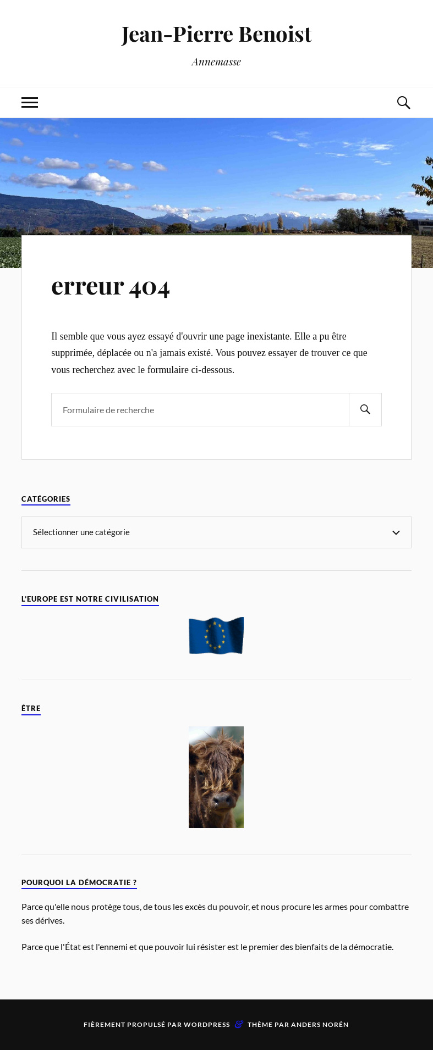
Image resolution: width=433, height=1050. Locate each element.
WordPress (207, 1024)
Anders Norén (320, 1024)
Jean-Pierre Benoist (216, 33)
